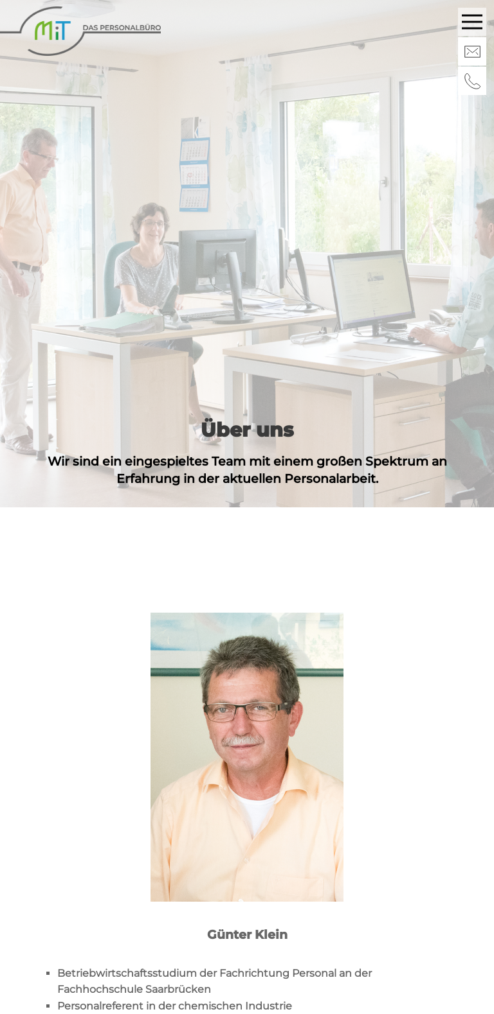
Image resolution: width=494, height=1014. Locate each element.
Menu (474, 15)
